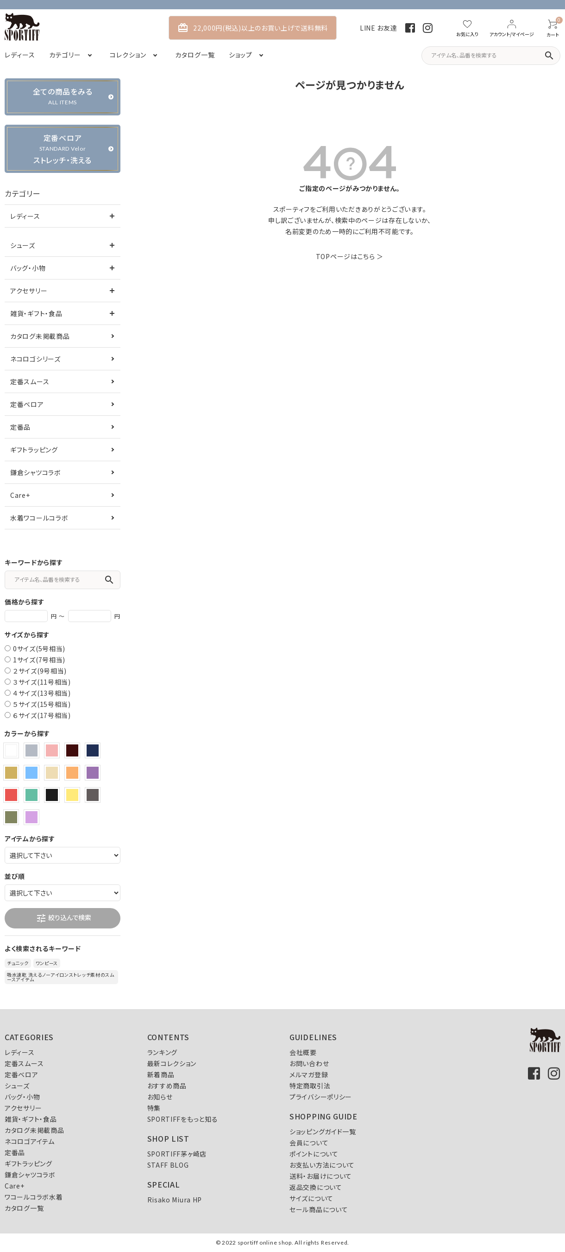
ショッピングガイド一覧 (322, 1131)
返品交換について (315, 1187)
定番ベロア (27, 404)
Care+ (20, 495)
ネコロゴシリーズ (35, 358)
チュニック (18, 963)
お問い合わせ (309, 1063)
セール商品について (318, 1209)
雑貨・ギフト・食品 (36, 313)
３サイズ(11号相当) (42, 681)
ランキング (162, 1052)
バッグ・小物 (27, 268)
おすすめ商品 (167, 1085)
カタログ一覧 (24, 1208)
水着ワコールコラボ (39, 517)
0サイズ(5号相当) (39, 648)
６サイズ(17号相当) (42, 715)
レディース (25, 216)
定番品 (20, 427)
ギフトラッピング (34, 449)
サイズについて (311, 1198)
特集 (154, 1107)
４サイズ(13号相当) (42, 693)
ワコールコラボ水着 (34, 1196)
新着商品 (161, 1074)
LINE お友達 (378, 27)
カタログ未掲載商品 (39, 336)
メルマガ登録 (308, 1074)
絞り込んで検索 (63, 918)
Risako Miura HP (174, 1199)
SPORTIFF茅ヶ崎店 (177, 1153)
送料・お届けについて (320, 1176)
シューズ (22, 245)
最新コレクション (172, 1063)
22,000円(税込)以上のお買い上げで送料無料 (252, 27)
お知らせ (160, 1096)
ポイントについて (314, 1153)
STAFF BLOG (168, 1164)
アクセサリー (28, 290)
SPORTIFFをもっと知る (182, 1119)
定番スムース (29, 381)
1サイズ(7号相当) (39, 659)
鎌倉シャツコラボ (35, 472)
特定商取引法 (309, 1085)
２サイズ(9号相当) (40, 670)
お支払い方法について (322, 1164)
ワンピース (47, 963)
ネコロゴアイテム (30, 1141)
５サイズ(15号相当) (42, 704)
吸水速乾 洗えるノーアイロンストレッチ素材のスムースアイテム (60, 977)
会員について (308, 1142)
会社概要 (303, 1052)
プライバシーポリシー (320, 1096)
